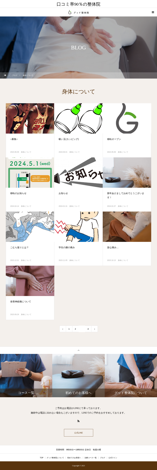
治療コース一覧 (90, 458)
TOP (41, 458)
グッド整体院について (55, 458)
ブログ (102, 458)
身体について (26, 152)
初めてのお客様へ (74, 458)
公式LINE (78, 433)
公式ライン (112, 458)
